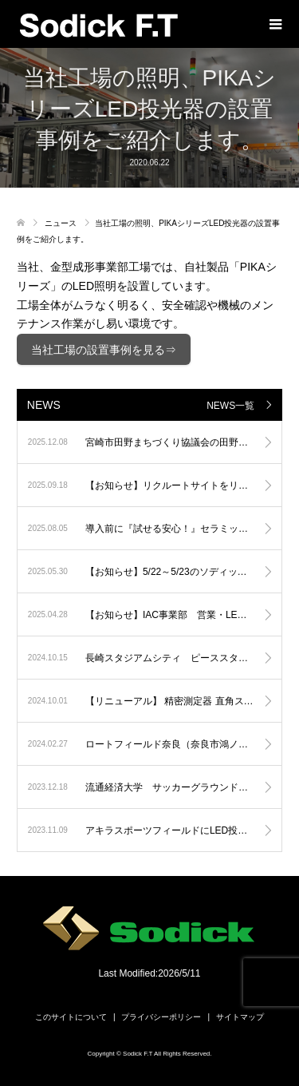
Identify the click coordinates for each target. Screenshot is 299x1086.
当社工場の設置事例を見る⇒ (103, 349)
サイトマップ (240, 1017)
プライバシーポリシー (161, 1017)
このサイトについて (71, 1017)
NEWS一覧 (230, 405)
